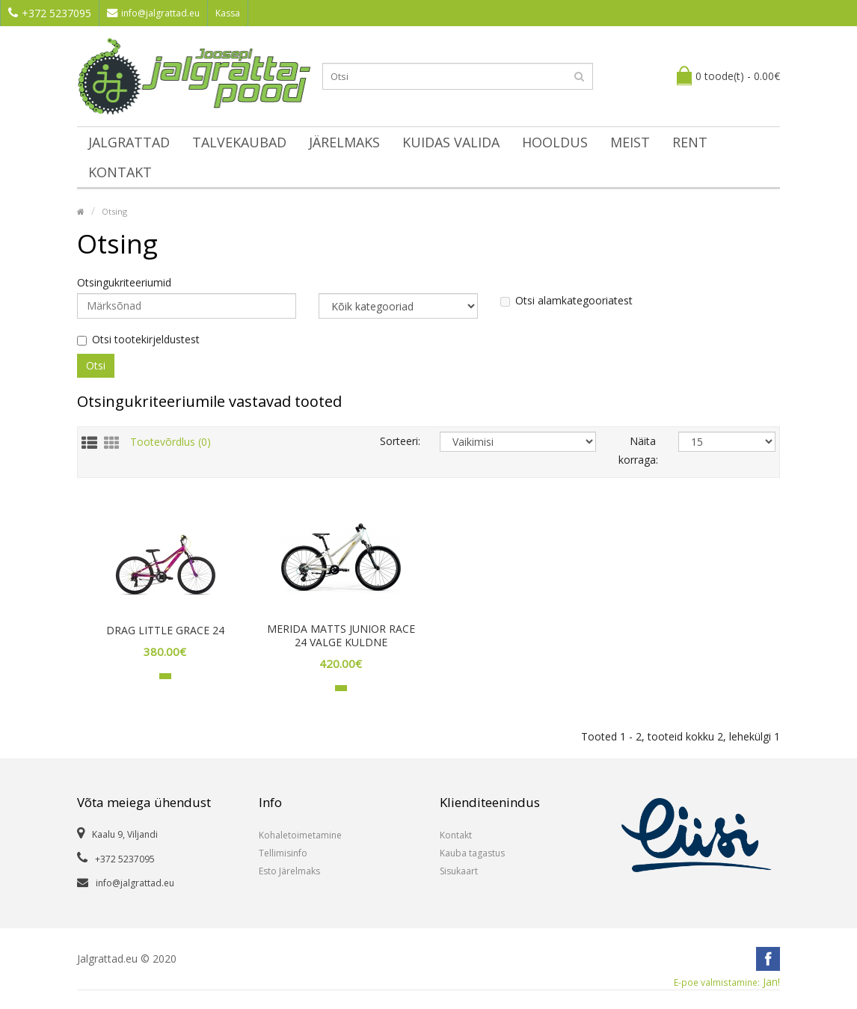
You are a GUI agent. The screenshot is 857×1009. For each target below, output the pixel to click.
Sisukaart (459, 871)
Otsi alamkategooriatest (566, 300)
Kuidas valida (451, 142)
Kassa (227, 13)
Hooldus (555, 142)
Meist (630, 142)
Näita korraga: (637, 450)
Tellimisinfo (283, 853)
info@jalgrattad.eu (153, 13)
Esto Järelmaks (289, 871)
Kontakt (120, 172)
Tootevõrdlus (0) (170, 442)
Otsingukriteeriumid (124, 282)
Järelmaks (344, 142)
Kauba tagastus (472, 853)
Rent (689, 142)
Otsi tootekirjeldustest (138, 339)
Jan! (727, 982)
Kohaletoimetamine (300, 835)
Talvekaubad (239, 142)
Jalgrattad (129, 142)
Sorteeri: (398, 441)
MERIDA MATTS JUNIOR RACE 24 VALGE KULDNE (341, 635)
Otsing (114, 211)
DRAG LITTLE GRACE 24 (165, 630)
